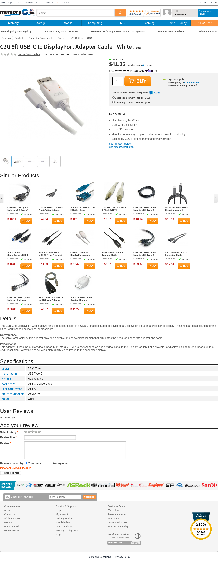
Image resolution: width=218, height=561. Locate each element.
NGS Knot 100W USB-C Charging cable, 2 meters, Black (177, 208)
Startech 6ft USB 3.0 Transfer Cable (112, 253)
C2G (138, 47)
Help (19, 3)
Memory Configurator (67, 530)
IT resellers (113, 510)
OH (143, 65)
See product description (121, 147)
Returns (8, 522)
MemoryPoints (11, 530)
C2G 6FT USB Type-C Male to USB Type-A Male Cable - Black (18, 208)
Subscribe (89, 497)
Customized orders (117, 522)
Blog (38, 3)
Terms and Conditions (99, 557)
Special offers (63, 522)
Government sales (117, 514)
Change (135, 543)
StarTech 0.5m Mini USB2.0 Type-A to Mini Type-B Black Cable (50, 253)
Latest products (64, 526)
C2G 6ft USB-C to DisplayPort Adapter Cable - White (80, 253)
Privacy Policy (122, 557)
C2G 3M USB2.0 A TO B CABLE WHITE (114, 208)
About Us (28, 3)
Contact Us (48, 3)
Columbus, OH (191, 82)
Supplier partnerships (118, 526)
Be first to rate (12, 214)
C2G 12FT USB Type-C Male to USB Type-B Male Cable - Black (145, 253)
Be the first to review (29, 54)
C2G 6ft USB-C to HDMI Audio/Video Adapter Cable (51, 208)
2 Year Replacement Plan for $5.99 (131, 102)
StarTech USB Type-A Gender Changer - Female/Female (81, 298)
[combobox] (76, 12)
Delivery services (65, 518)
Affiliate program (12, 518)
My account (180, 14)
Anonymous (59, 463)
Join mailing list (7, 3)
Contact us (9, 514)
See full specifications (120, 143)
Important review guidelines (15, 468)
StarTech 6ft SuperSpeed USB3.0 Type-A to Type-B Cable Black (19, 253)
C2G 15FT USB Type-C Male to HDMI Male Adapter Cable (19, 298)
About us (8, 510)
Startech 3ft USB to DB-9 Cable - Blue (82, 208)
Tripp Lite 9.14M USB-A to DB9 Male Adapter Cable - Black (51, 298)
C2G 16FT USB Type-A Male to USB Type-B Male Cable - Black (145, 208)
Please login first (11, 473)
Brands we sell (11, 526)
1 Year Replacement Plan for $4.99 (131, 97)
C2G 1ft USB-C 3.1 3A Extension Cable (176, 253)
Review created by (11, 463)
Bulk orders (113, 518)
